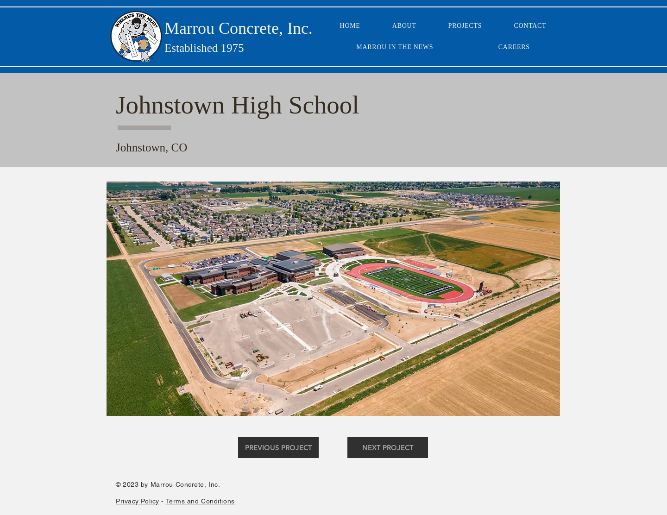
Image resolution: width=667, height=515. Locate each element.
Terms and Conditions (200, 501)
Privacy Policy (137, 501)
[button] (333, 299)
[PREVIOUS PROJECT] (278, 447)
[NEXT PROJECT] (387, 447)
